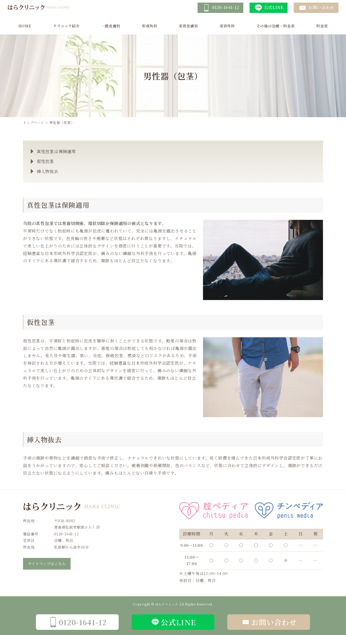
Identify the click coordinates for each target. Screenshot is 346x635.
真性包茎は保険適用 (56, 151)
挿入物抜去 (47, 171)
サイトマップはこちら (47, 563)
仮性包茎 (45, 161)
